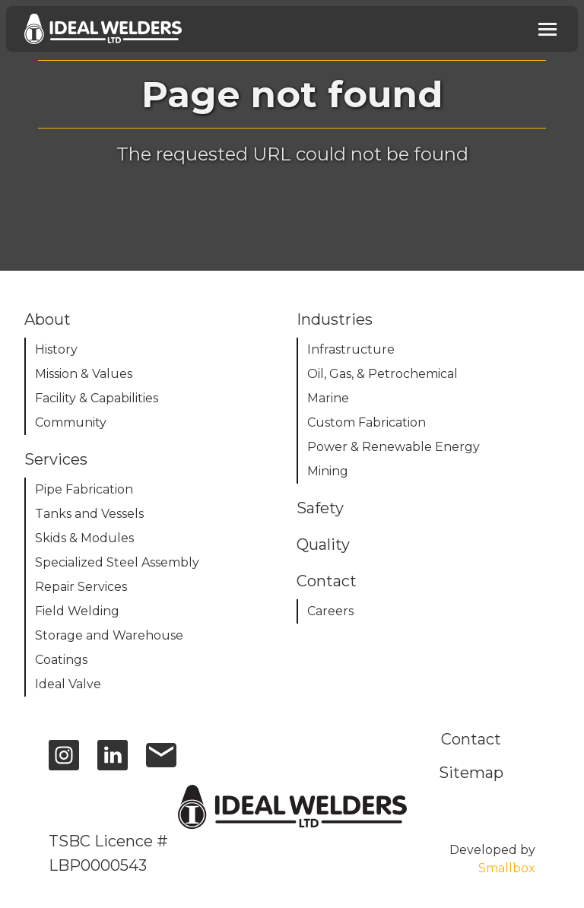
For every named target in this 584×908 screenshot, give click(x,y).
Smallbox (506, 868)
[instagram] (64, 762)
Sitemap (471, 773)
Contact (471, 739)
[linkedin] (112, 762)
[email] (161, 762)
